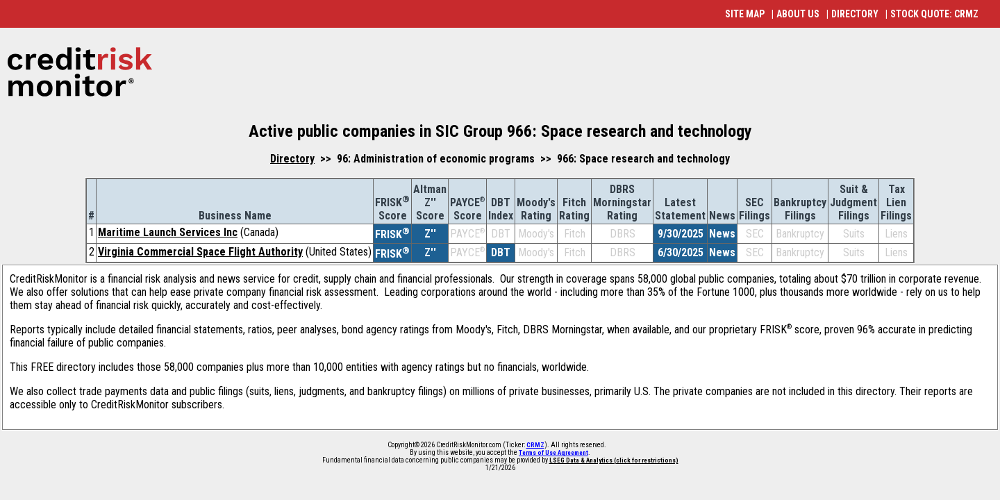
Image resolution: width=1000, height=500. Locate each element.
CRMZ (535, 445)
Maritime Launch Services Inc (168, 232)
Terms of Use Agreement (553, 452)
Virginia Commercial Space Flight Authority (200, 251)
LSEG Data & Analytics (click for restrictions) (613, 460)
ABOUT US (797, 13)
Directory (292, 158)
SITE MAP (745, 13)
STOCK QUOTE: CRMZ (934, 13)
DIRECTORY (854, 13)
